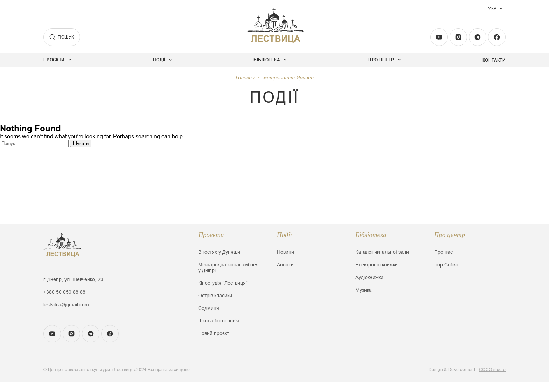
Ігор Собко (446, 265)
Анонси (285, 265)
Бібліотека (371, 234)
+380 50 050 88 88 (64, 292)
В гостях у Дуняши (219, 252)
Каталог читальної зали (382, 252)
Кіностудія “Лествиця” (223, 283)
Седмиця (208, 308)
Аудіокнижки (369, 277)
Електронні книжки (376, 265)
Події (284, 234)
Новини (285, 252)
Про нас (443, 252)
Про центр (449, 234)
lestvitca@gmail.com (66, 304)
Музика (363, 290)
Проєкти (211, 234)
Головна (245, 78)
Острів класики (215, 295)
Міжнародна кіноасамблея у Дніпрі (228, 267)
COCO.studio (492, 369)
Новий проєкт (213, 333)
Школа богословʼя (218, 321)
